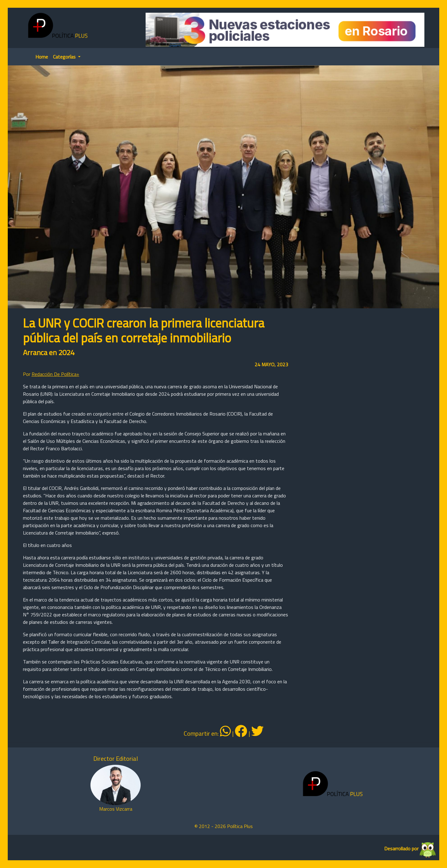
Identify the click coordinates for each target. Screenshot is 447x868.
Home (41, 56)
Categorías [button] (65, 56)
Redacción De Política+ (55, 374)
